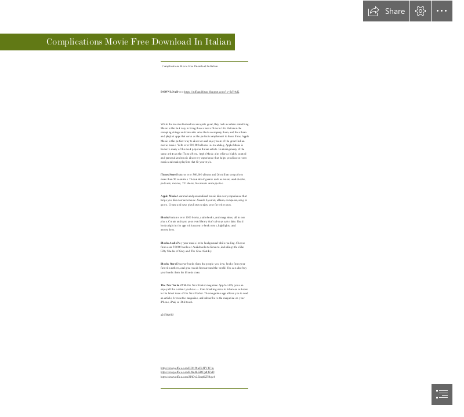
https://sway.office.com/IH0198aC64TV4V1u (187, 368)
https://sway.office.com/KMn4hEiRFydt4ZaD (187, 372)
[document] (232, 208)
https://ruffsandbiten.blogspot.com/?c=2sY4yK (211, 92)
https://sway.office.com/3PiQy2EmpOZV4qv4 (188, 377)
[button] (386, 11)
